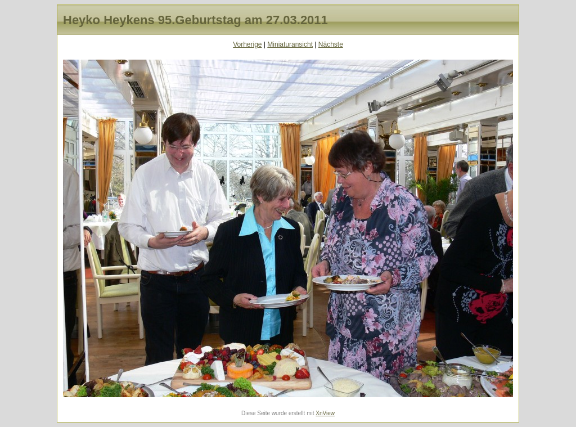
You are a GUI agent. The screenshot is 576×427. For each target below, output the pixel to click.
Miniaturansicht (290, 44)
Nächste (330, 44)
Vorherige (247, 44)
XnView (325, 413)
